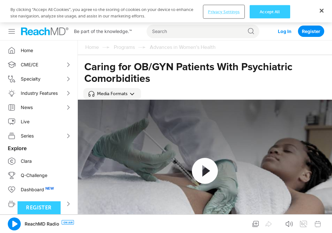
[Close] (321, 221)
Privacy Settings (224, 222)
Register (311, 9)
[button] (112, 94)
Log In (284, 9)
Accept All (270, 222)
